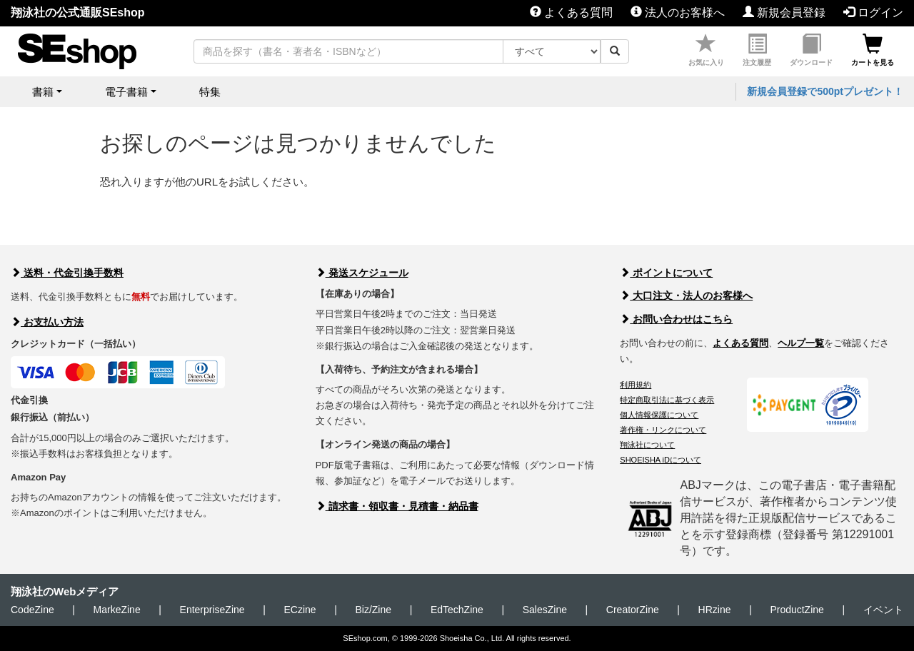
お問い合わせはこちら (676, 319)
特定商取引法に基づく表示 (667, 399)
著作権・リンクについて (663, 429)
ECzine (299, 609)
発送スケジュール (362, 272)
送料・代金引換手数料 (67, 272)
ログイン (873, 12)
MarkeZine (117, 609)
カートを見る (872, 50)
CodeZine (32, 609)
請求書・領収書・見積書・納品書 (397, 506)
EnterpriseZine (212, 609)
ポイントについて (666, 272)
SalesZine (545, 609)
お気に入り (706, 50)
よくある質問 (571, 12)
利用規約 (635, 384)
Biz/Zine (373, 609)
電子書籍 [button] (126, 92)
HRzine (714, 609)
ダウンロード (811, 50)
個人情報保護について (659, 414)
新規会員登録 (784, 12)
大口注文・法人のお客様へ (686, 295)
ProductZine (796, 609)
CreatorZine (632, 609)
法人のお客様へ (678, 12)
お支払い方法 (47, 322)
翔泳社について (647, 444)
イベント (883, 609)
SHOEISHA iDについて (660, 459)
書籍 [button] (43, 92)
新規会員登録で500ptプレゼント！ (825, 91)
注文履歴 (757, 50)
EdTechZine (457, 609)
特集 (210, 92)
